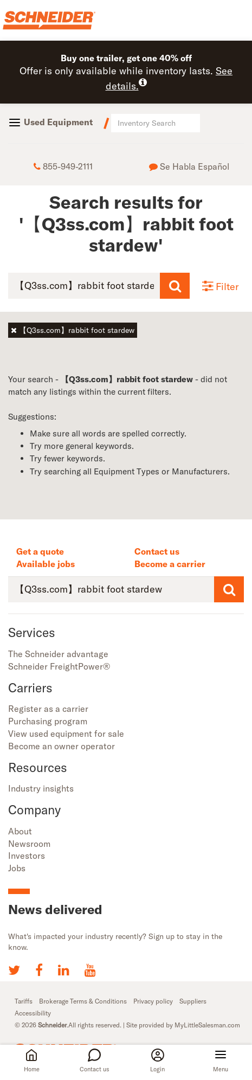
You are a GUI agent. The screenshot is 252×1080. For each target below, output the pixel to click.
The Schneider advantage (58, 653)
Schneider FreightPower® (59, 666)
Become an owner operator (61, 746)
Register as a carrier (48, 708)
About (20, 831)
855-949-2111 (63, 166)
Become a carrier (169, 563)
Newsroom (29, 843)
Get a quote (40, 551)
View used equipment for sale (66, 733)
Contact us (156, 551)
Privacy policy (153, 1001)
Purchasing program (47, 721)
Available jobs (45, 563)
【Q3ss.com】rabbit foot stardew (72, 330)
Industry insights (41, 788)
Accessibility (33, 1013)
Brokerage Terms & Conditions (83, 1001)
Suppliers (192, 1001)
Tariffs (24, 1001)
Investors (26, 855)
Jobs (16, 868)
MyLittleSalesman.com (207, 1025)
